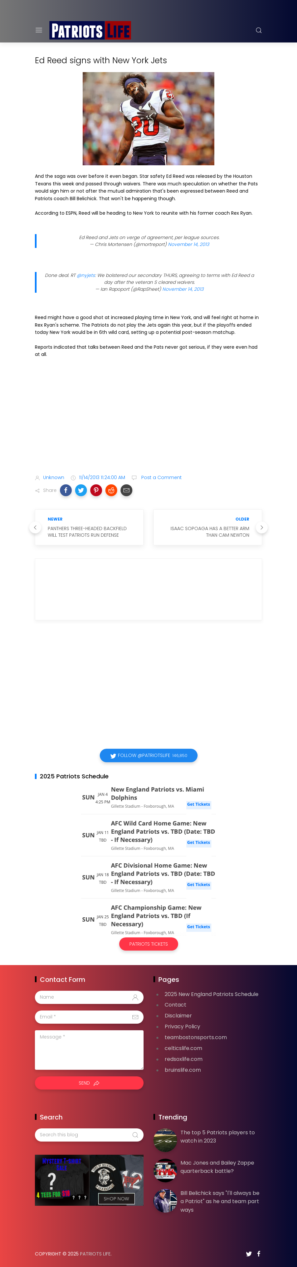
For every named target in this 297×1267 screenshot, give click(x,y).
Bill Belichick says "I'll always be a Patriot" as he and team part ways (219, 1201)
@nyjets (86, 275)
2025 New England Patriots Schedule (211, 994)
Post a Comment (161, 477)
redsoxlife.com (183, 1059)
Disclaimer (178, 1015)
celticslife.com (183, 1048)
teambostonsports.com (196, 1037)
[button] (66, 490)
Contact (175, 1005)
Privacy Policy (182, 1026)
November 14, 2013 (188, 244)
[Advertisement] (148, 417)
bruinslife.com (183, 1070)
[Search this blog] (89, 1135)
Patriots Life (95, 1254)
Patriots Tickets (148, 944)
